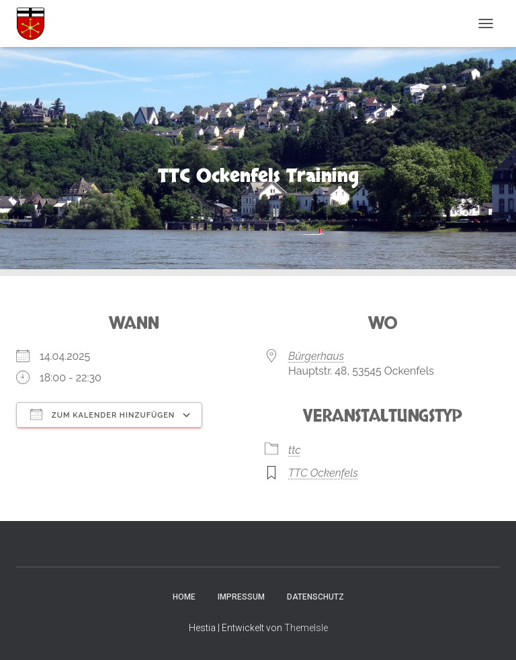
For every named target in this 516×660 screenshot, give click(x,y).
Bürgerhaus (316, 356)
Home (184, 597)
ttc (294, 450)
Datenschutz (315, 597)
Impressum (241, 597)
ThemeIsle (306, 627)
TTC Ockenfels (323, 473)
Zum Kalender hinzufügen (102, 414)
